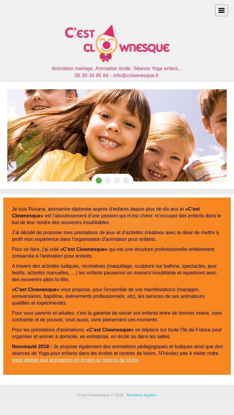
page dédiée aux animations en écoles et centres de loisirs (75, 360)
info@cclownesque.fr (136, 75)
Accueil (117, 40)
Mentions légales (142, 395)
